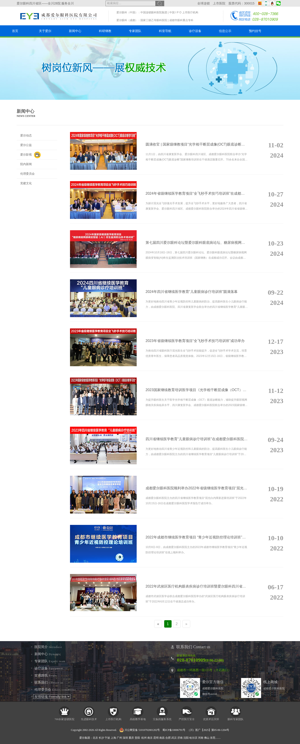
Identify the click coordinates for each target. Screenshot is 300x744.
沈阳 (186, 737)
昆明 (156, 737)
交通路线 (45, 675)
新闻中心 (75, 31)
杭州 (144, 737)
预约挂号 (255, 31)
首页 (15, 31)
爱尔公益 (26, 145)
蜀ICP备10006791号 (173, 730)
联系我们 (49, 682)
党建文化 (26, 183)
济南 (180, 737)
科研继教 (105, 31)
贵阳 (137, 737)
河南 (200, 737)
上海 (113, 737)
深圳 (125, 737)
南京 (150, 737)
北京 (95, 737)
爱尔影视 (30, 155)
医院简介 (48, 647)
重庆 (131, 737)
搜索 (159, 3)
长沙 (101, 737)
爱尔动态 (26, 135)
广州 (119, 737)
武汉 (174, 737)
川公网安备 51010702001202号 (139, 730)
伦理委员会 (27, 173)
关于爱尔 (45, 31)
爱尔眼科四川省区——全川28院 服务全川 (45, 3)
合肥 (168, 737)
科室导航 (165, 31)
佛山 (206, 737)
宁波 (107, 737)
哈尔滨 (193, 737)
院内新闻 (26, 164)
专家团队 (135, 31)
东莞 (212, 737)
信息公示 (225, 31)
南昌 (162, 737)
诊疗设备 (195, 31)
